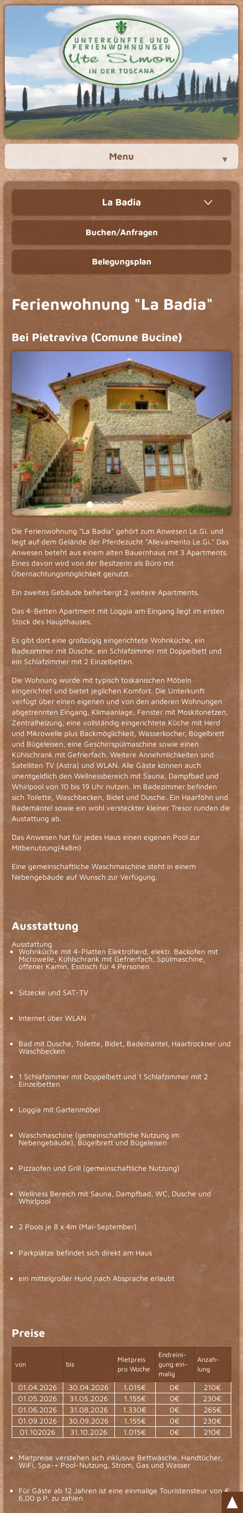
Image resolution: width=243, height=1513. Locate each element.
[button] (28, 433)
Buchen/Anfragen (122, 232)
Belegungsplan (122, 261)
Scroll (232, 1502)
